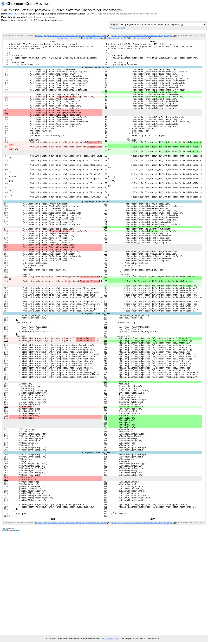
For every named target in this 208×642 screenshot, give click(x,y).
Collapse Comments (116, 38)
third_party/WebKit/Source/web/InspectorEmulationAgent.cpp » (142, 35)
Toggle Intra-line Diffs (67, 38)
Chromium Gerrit (111, 638)
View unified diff (117, 28)
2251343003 (13, 14)
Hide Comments (139, 38)
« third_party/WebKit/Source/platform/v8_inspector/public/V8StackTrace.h (71, 35)
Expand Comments (91, 38)
